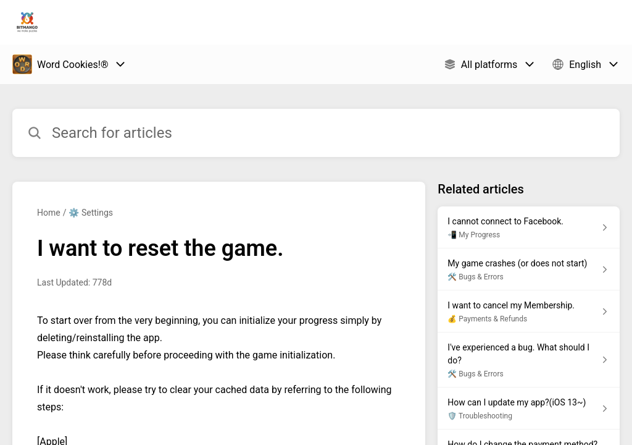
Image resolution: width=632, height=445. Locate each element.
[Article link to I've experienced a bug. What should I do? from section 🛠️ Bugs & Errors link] (529, 360)
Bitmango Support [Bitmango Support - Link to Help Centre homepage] (115, 22)
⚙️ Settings (91, 213)
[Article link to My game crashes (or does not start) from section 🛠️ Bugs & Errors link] (529, 269)
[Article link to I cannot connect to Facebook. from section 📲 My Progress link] (529, 227)
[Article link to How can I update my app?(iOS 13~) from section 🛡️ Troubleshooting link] (529, 409)
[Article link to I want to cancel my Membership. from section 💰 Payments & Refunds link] (529, 311)
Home (48, 213)
